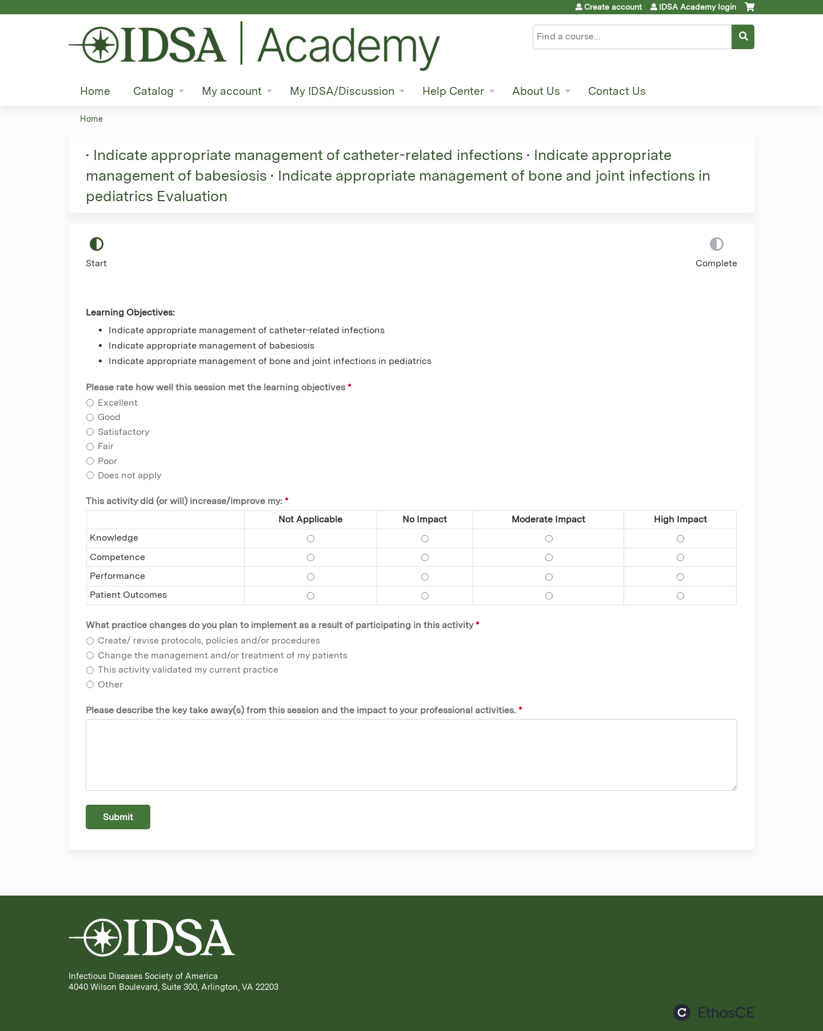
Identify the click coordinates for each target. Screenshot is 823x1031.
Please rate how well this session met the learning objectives (215, 387)
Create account (613, 7)
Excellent (118, 402)
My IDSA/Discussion (342, 91)
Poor (107, 460)
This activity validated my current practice (188, 669)
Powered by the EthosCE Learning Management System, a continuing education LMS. (713, 1012)
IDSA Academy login (697, 7)
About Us (536, 91)
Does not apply (129, 475)
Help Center (453, 91)
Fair (106, 446)
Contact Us (617, 91)
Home (95, 91)
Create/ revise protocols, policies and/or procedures (209, 640)
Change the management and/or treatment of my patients (222, 655)
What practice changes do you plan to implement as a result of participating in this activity (279, 625)
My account (232, 91)
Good (109, 416)
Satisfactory (123, 431)
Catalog (153, 91)
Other (110, 684)
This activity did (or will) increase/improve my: (184, 500)
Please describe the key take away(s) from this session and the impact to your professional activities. (301, 710)
